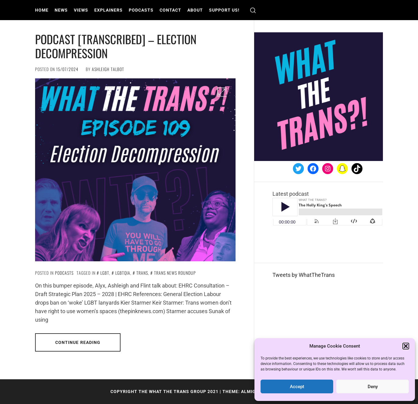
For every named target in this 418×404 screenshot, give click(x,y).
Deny (373, 386)
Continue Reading (78, 342)
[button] (406, 346)
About (195, 10)
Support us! (224, 10)
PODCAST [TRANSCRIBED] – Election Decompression (115, 46)
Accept (297, 386)
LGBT (104, 273)
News (61, 10)
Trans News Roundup (175, 273)
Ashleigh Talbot (108, 69)
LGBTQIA (122, 273)
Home (42, 10)
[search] (253, 10)
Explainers (108, 10)
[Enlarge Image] (221, 92)
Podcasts (141, 10)
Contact (170, 10)
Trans (142, 273)
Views (81, 10)
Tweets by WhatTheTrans (303, 275)
